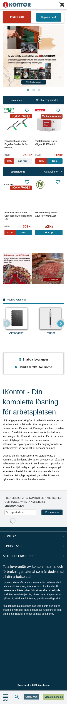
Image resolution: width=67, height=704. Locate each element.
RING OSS (31, 697)
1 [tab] (28, 90)
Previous (7, 323)
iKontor (33, 536)
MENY (5, 697)
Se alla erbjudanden (49, 100)
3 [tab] (39, 90)
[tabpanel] (33, 56)
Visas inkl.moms (54, 697)
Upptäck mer (48, 17)
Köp (49, 232)
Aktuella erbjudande (33, 556)
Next (60, 323)
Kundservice (33, 546)
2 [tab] (33, 90)
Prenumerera (52, 512)
